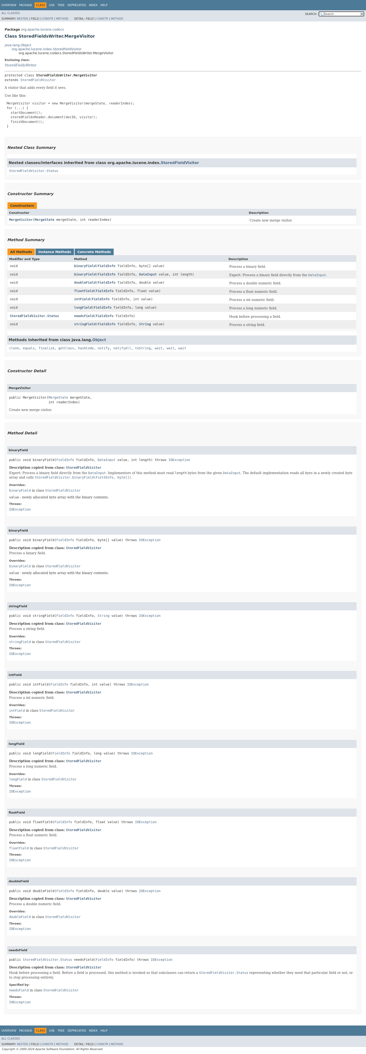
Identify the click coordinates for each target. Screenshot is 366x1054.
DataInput (148, 274)
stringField (85, 324)
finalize (46, 348)
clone (14, 348)
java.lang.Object (18, 45)
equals (29, 348)
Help (104, 5)
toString (143, 348)
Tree (61, 5)
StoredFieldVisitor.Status (33, 171)
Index (93, 5)
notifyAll (122, 348)
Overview (8, 5)
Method (62, 18)
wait (159, 348)
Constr (47, 18)
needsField (84, 316)
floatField (84, 291)
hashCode (86, 348)
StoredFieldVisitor (38, 80)
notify (103, 348)
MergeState (44, 220)
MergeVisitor (21, 220)
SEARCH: (311, 14)
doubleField (85, 282)
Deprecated (76, 5)
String (145, 324)
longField (83, 307)
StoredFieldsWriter (20, 65)
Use (52, 5)
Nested (22, 18)
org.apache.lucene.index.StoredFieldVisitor (46, 49)
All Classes (10, 13)
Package (25, 5)
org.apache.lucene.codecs (42, 29)
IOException (179, 460)
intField (82, 299)
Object (99, 340)
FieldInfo (107, 266)
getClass (66, 348)
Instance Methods (54, 252)
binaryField (85, 266)
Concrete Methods (94, 252)
